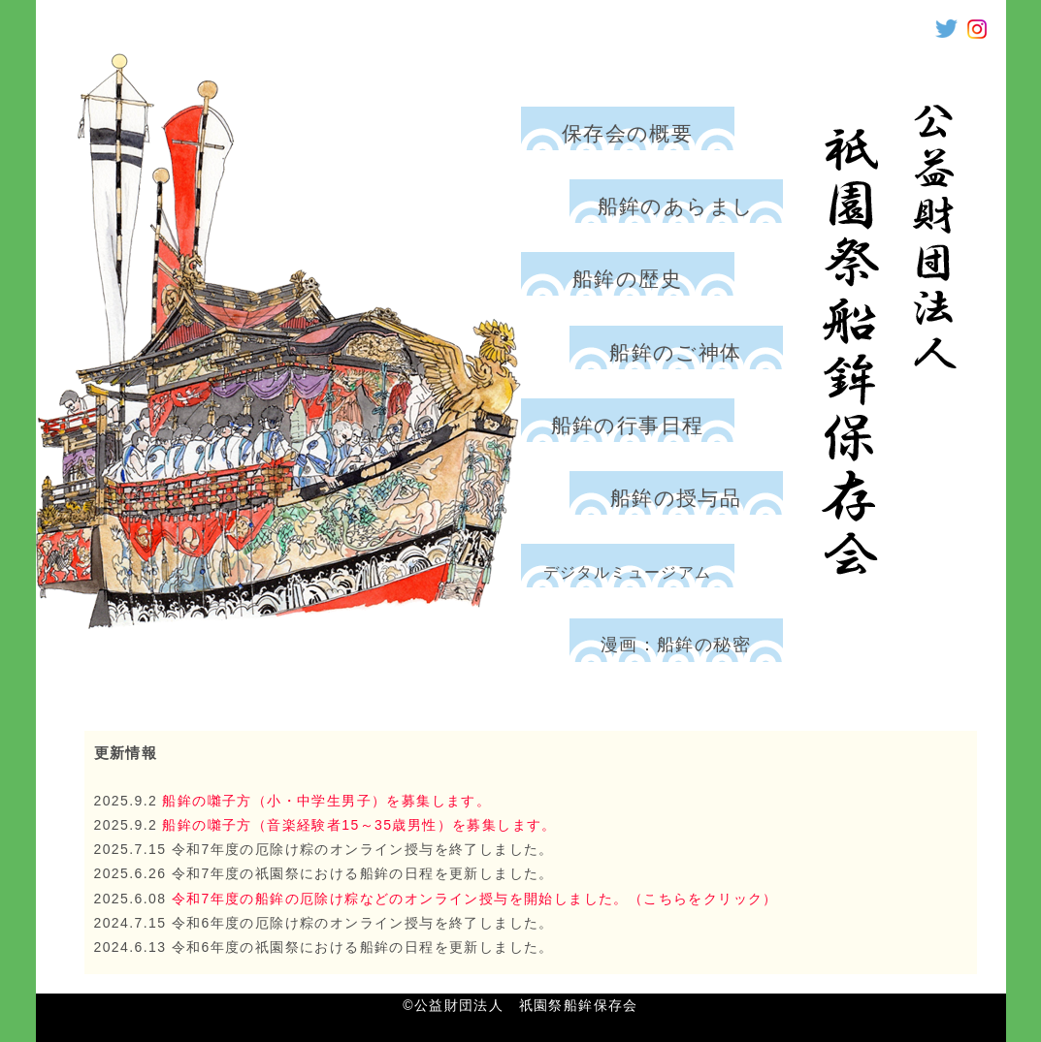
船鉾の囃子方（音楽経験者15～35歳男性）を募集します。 (357, 825)
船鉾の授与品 (675, 498)
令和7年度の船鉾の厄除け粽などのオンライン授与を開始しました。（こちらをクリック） (475, 898)
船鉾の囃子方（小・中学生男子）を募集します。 (324, 800)
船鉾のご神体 (675, 352)
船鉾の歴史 (627, 279)
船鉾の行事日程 (627, 425)
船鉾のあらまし (676, 206)
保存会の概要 (627, 133)
